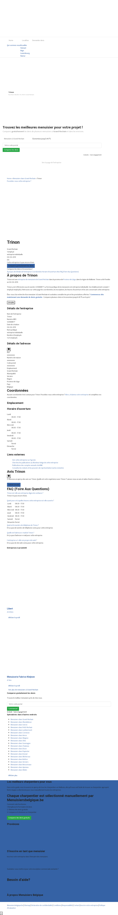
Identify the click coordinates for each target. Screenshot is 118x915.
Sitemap (27, 905)
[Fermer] (1, 913)
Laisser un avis (13, 484)
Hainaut (23, 48)
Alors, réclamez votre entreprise (77, 394)
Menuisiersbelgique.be (15, 905)
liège (22, 50)
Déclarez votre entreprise (16, 873)
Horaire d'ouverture (49, 271)
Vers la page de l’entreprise (51, 162)
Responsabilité (67, 905)
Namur (22, 56)
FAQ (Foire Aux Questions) (69, 271)
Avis (58, 271)
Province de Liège (69, 279)
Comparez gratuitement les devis (20, 265)
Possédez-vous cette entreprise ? (19, 181)
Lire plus (11, 302)
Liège (9, 834)
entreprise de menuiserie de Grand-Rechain (33, 279)
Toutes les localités (14, 845)
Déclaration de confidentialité (41, 905)
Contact (10, 889)
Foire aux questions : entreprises (18, 886)
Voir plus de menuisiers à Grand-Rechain (23, 689)
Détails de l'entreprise (24, 271)
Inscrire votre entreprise (89, 905)
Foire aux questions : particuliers (18, 884)
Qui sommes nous (13, 45)
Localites (25, 40)
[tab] (59, 493)
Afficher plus (12, 775)
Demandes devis (38, 40)
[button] (25, 493)
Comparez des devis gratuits (19, 817)
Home (11, 40)
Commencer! (13, 708)
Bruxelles (23, 45)
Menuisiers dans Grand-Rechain (24, 178)
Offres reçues (12, 861)
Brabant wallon (12, 842)
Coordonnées (37, 271)
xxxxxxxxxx (11, 355)
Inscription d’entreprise (15, 864)
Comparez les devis (11, 149)
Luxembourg (25, 53)
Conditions (57, 905)
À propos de (11, 271)
